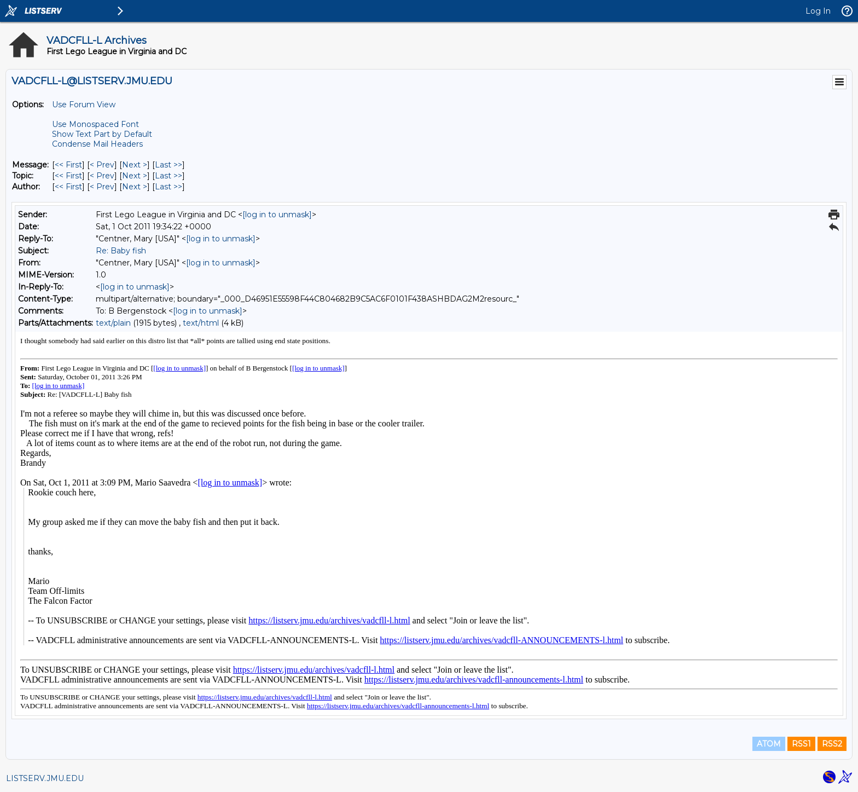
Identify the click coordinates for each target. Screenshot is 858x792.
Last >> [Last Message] (168, 165)
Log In (818, 11)
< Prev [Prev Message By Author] (102, 187)
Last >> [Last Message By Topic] (168, 176)
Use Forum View (83, 104)
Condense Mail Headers (97, 144)
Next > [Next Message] (134, 165)
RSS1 (801, 744)
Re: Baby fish (121, 251)
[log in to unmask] (277, 214)
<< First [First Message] (68, 165)
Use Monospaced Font (95, 124)
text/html (201, 323)
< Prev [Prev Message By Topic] (102, 176)
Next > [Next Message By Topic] (134, 176)
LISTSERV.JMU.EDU (45, 778)
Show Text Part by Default (102, 134)
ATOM (769, 744)
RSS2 (832, 744)
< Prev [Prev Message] (102, 165)
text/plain (113, 323)
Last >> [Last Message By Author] (168, 187)
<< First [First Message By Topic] (68, 176)
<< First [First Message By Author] (68, 187)
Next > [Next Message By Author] (134, 187)
